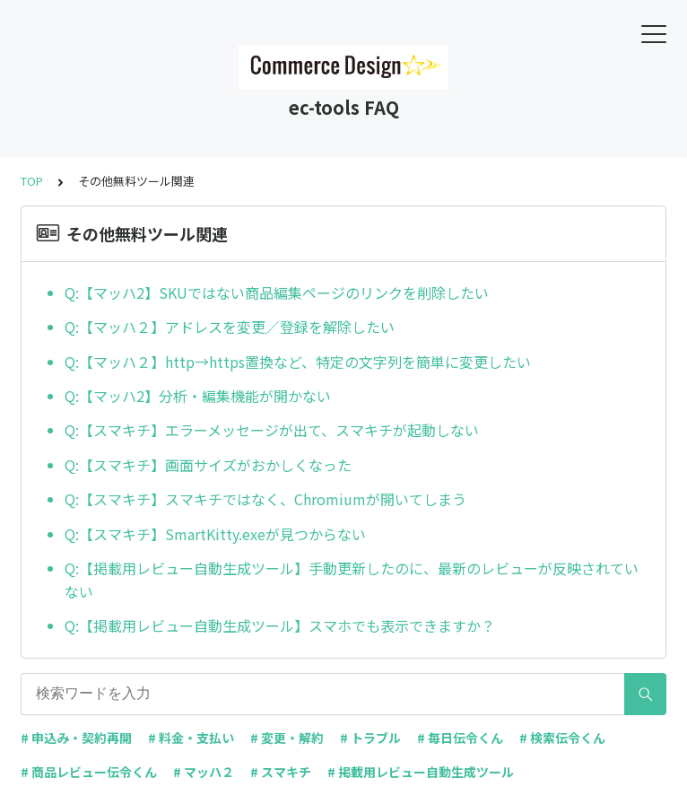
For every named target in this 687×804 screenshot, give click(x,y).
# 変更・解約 (287, 738)
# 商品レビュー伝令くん (89, 772)
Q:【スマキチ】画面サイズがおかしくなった (208, 465)
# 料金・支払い (191, 738)
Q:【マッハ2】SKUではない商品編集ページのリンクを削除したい (277, 292)
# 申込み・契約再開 (76, 738)
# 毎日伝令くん (460, 738)
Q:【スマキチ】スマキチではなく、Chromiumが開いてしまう (265, 499)
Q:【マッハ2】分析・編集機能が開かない (198, 395)
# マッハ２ (203, 772)
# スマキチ (280, 772)
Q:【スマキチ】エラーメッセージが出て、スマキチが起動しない (272, 430)
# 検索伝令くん (562, 738)
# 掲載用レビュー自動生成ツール (420, 772)
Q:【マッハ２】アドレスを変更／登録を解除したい (230, 326)
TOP (32, 180)
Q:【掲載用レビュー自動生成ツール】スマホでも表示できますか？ (280, 625)
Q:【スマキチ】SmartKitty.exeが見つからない (215, 534)
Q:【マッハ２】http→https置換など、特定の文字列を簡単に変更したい (298, 361)
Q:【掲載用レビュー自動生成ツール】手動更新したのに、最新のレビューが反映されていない (352, 579)
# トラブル (370, 738)
